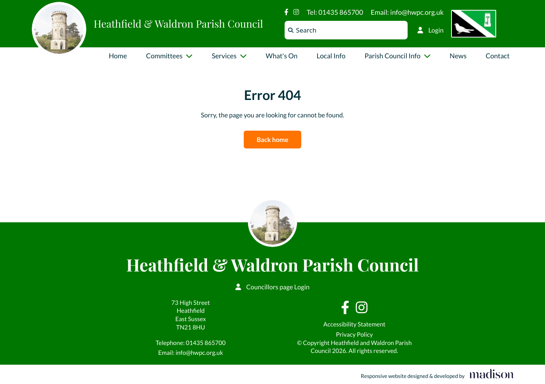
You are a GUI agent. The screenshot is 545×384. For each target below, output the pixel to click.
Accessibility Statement (354, 324)
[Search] (290, 30)
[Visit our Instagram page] (296, 12)
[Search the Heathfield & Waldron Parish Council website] (346, 30)
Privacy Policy (354, 334)
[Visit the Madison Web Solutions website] (437, 374)
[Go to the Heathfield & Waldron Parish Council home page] (59, 29)
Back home (272, 140)
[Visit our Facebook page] (286, 12)
